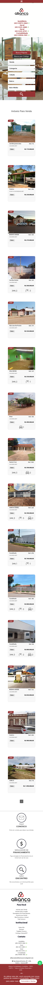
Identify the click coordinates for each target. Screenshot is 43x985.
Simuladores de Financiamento (21, 913)
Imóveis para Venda (21, 909)
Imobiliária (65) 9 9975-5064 (20, 942)
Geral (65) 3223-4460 (20, 946)
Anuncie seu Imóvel (21, 915)
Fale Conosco (21, 919)
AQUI (37, 978)
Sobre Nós (22, 927)
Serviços (21, 929)
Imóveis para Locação (21, 911)
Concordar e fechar (28, 981)
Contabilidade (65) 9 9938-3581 (20, 954)
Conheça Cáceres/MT (21, 933)
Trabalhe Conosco (21, 931)
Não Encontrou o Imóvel (21, 917)
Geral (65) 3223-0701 (20, 950)
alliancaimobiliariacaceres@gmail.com (21, 958)
